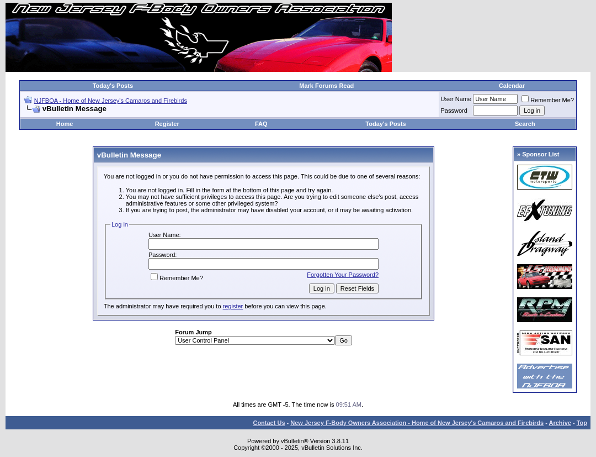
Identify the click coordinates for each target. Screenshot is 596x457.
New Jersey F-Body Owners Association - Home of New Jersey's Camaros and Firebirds (417, 422)
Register (167, 123)
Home (64, 123)
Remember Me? (548, 100)
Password (454, 110)
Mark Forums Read (326, 85)
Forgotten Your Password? (343, 274)
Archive (560, 422)
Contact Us (269, 422)
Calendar (512, 85)
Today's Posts (113, 85)
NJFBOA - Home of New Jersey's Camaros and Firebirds (110, 100)
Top (582, 422)
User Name (456, 99)
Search (525, 123)
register (233, 306)
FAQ (261, 123)
